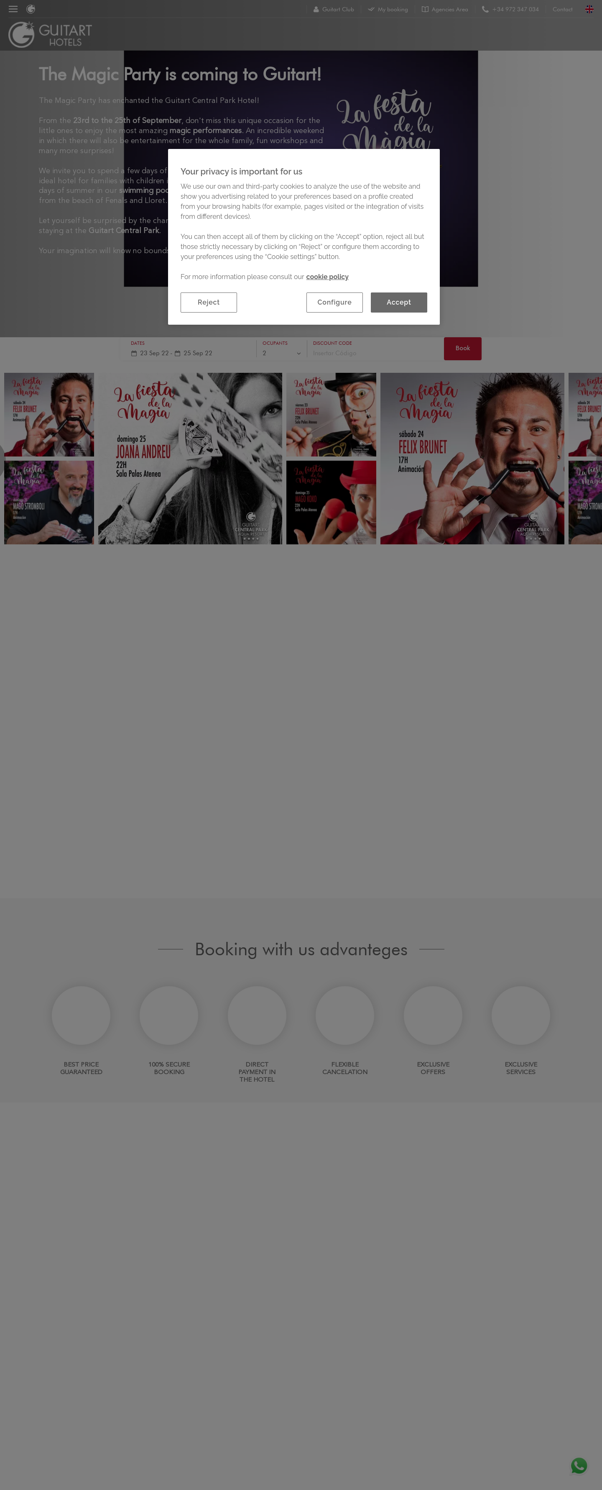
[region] (304, 237)
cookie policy (327, 277)
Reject (209, 302)
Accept (399, 302)
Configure (335, 302)
